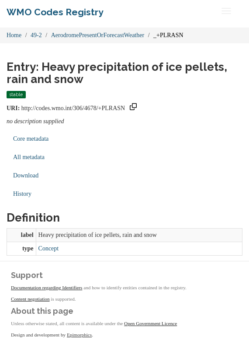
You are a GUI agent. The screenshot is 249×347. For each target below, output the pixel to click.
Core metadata (30, 138)
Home (14, 35)
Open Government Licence (150, 323)
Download (25, 175)
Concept (48, 248)
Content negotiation (30, 299)
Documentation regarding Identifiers (46, 287)
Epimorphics (79, 334)
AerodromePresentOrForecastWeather (97, 35)
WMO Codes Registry (55, 12)
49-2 (36, 35)
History (22, 194)
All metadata (29, 157)
